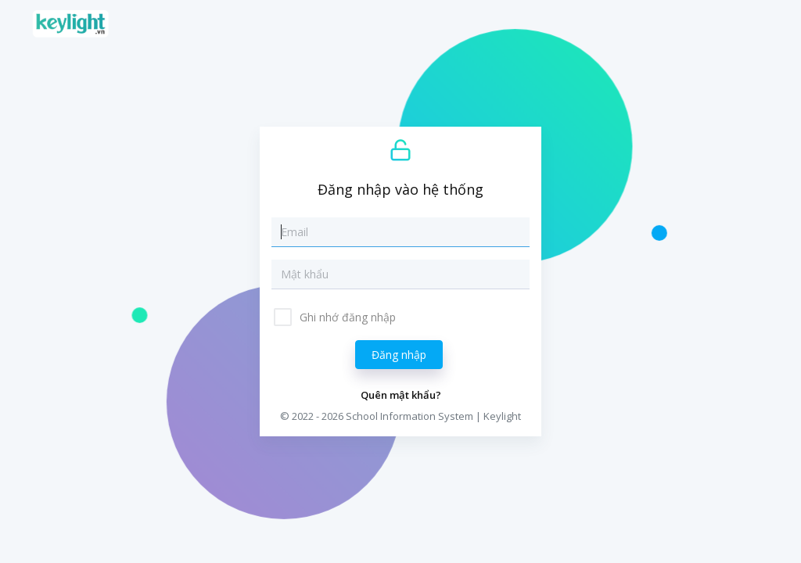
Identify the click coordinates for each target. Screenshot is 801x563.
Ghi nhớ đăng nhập (346, 317)
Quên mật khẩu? (401, 395)
